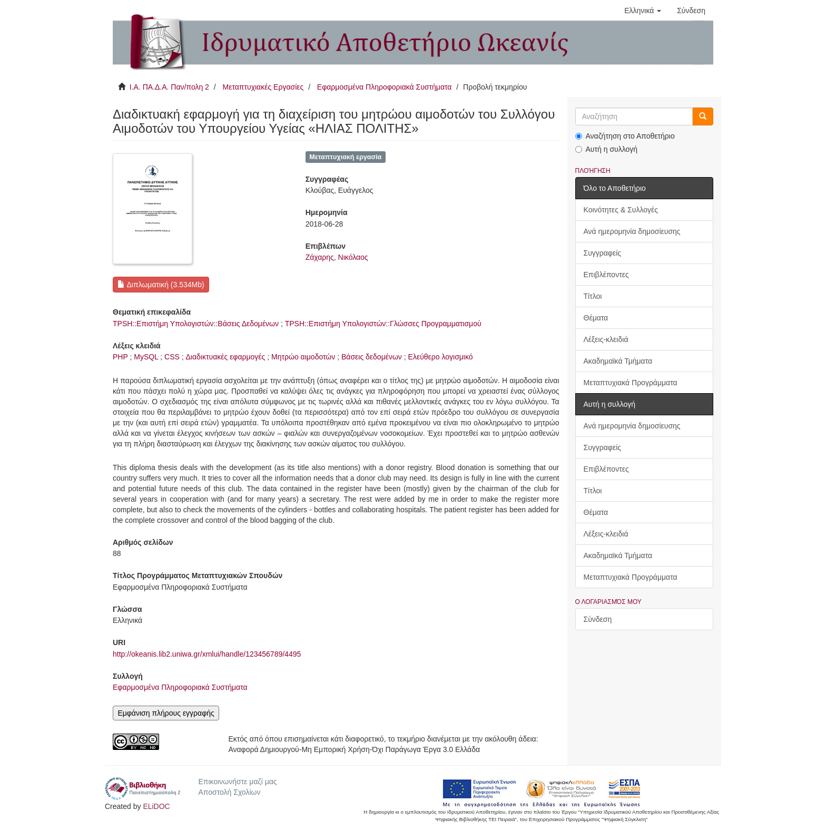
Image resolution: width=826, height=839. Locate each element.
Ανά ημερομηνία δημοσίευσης (632, 231)
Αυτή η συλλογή (606, 149)
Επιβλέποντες (606, 274)
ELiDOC (156, 806)
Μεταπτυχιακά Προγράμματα (630, 382)
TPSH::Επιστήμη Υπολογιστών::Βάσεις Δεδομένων (196, 323)
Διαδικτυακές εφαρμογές (226, 357)
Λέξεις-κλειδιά (606, 339)
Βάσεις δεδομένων (371, 357)
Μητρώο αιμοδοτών (303, 357)
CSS (172, 357)
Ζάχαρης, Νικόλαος (337, 257)
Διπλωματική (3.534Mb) (160, 284)
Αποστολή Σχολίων (229, 792)
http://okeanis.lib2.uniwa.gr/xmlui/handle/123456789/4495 (207, 654)
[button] (642, 10)
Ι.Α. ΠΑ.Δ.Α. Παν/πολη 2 (169, 87)
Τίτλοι (593, 296)
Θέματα (596, 318)
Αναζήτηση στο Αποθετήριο (625, 136)
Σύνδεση (598, 619)
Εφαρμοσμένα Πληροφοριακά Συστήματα (384, 87)
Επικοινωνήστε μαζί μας (237, 781)
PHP (120, 357)
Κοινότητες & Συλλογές (621, 210)
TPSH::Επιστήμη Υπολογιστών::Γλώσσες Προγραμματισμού (383, 323)
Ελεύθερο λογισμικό (440, 357)
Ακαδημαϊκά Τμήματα (618, 361)
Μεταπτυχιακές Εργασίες (262, 87)
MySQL (146, 357)
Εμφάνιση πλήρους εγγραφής (165, 713)
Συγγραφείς (603, 253)
